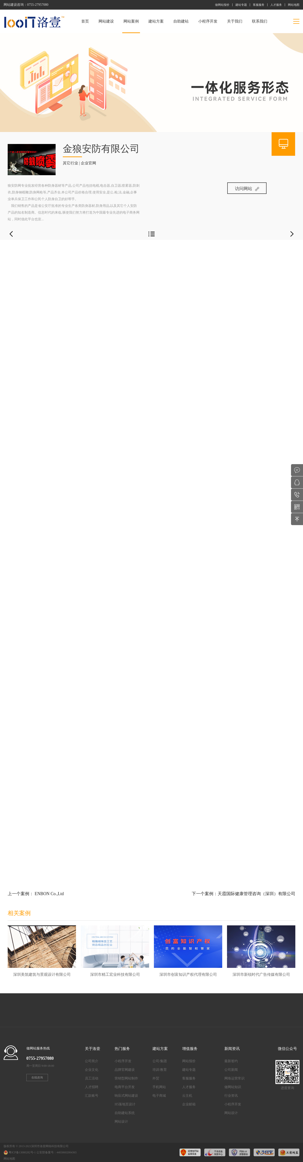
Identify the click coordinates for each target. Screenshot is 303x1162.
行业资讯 (231, 1095)
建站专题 (241, 4)
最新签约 (231, 1061)
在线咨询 (37, 1077)
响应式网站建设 (126, 1095)
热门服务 (122, 1049)
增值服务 (190, 1049)
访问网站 (247, 188)
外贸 (155, 1078)
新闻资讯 (232, 1049)
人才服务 (276, 4)
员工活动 (91, 1078)
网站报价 (189, 1061)
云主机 (187, 1095)
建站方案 (156, 21)
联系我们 (259, 21)
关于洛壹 (92, 1049)
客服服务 (258, 4)
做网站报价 (222, 4)
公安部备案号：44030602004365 (56, 1152)
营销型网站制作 (126, 1078)
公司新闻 (231, 1070)
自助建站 (181, 21)
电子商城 (159, 1095)
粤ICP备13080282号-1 (22, 1152)
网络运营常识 (234, 1078)
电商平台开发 (125, 1087)
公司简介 (91, 1061)
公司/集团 (159, 1061)
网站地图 (293, 4)
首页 (85, 21)
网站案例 (131, 26)
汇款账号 (91, 1095)
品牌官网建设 (125, 1070)
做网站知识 (232, 1087)
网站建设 (106, 21)
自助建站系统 (125, 1113)
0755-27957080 (37, 4)
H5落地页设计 (125, 1104)
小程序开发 (207, 21)
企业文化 (91, 1070)
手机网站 (159, 1087)
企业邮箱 (189, 1104)
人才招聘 (91, 1087)
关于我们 (234, 21)
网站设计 (121, 1121)
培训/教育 (159, 1070)
